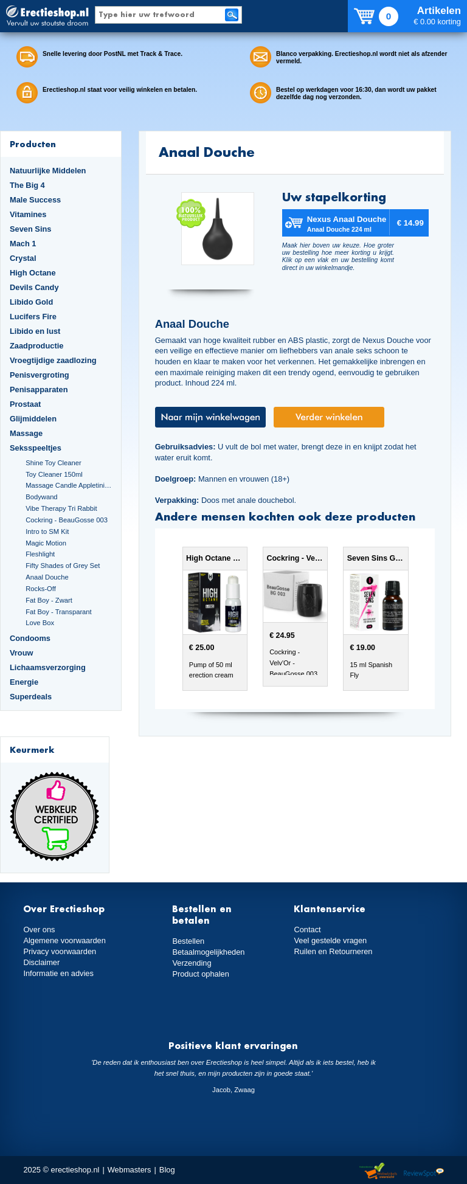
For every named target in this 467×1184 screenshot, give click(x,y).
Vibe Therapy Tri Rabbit (61, 508)
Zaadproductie (36, 345)
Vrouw (21, 652)
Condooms (30, 638)
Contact (307, 929)
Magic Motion (46, 543)
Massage (26, 433)
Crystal (23, 258)
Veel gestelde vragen (330, 940)
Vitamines (28, 214)
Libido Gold (31, 301)
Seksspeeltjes (35, 447)
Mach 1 (23, 243)
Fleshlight (40, 554)
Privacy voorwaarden (59, 951)
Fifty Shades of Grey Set (63, 565)
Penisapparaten (39, 389)
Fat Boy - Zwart (49, 600)
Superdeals (31, 696)
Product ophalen (200, 973)
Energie (24, 682)
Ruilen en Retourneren (333, 951)
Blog (167, 1169)
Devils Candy (34, 287)
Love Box (40, 622)
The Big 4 (27, 185)
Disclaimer (41, 962)
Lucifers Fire (33, 316)
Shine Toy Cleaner (53, 462)
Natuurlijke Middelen (48, 170)
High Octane (33, 272)
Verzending (191, 963)
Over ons (39, 929)
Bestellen (188, 941)
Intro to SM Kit (47, 531)
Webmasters (129, 1169)
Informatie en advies (58, 973)
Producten (33, 144)
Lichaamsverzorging (48, 667)
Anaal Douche (47, 577)
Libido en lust (35, 331)
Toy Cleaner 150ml (54, 474)
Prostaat (25, 404)
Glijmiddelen (33, 418)
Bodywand (41, 496)
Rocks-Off (41, 588)
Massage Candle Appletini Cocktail (68, 485)
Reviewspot (424, 1171)
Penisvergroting (39, 374)
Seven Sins (30, 229)
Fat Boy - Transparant (59, 611)
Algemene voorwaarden (64, 940)
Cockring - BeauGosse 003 (67, 520)
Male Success (35, 199)
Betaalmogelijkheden (208, 952)
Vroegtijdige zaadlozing (53, 360)
